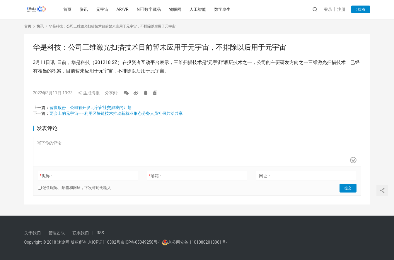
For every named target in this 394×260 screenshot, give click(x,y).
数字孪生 (223, 9)
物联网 (176, 9)
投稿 (360, 9)
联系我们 (80, 232)
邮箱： (156, 176)
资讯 (84, 9)
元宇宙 (102, 9)
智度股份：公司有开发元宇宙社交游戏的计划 (91, 107)
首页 (68, 9)
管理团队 (56, 232)
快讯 (40, 26)
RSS (100, 232)
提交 (348, 188)
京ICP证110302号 (104, 242)
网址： (265, 176)
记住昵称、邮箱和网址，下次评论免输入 (74, 188)
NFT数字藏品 (149, 9)
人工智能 (198, 9)
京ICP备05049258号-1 (141, 242)
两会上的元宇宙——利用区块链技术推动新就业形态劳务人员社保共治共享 (116, 113)
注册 (341, 9)
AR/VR (123, 9)
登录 (328, 9)
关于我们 (32, 232)
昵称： (47, 176)
